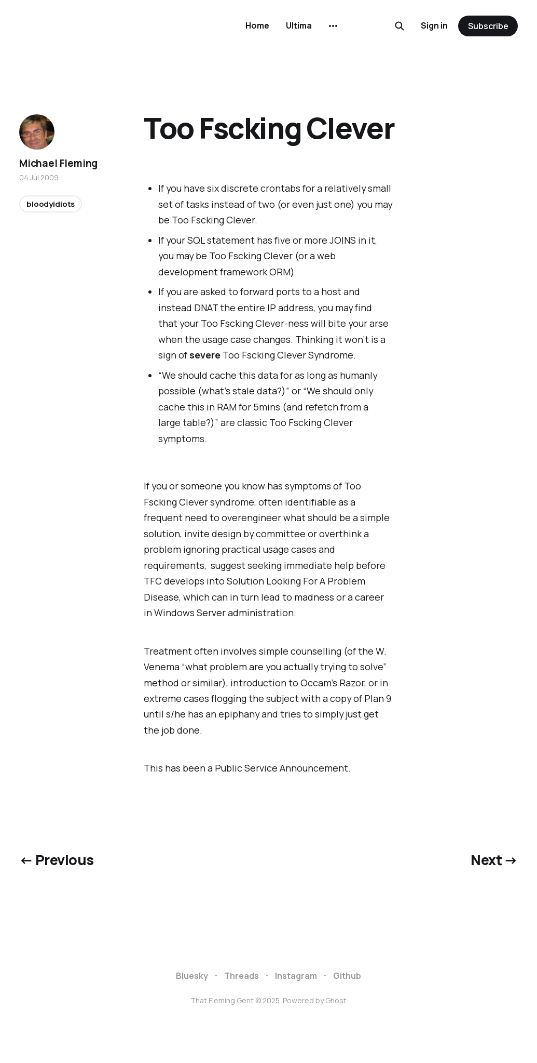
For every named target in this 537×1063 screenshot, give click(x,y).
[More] (333, 26)
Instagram (296, 975)
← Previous (56, 860)
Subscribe (488, 26)
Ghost (336, 1000)
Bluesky (192, 975)
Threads (241, 975)
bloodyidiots (50, 203)
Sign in (434, 25)
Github (347, 975)
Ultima (299, 25)
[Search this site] (399, 26)
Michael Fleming (58, 163)
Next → (494, 860)
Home (257, 25)
